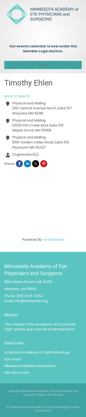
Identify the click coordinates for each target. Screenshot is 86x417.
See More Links (16, 372)
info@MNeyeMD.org (31, 300)
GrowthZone (53, 239)
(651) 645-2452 (29, 296)
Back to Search (17, 96)
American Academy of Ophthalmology (37, 352)
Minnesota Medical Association (30, 365)
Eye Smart (13, 359)
